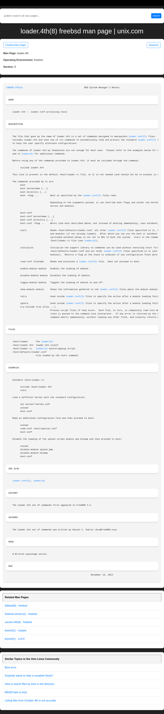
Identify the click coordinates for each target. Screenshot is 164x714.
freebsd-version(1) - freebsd (21, 614)
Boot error (10, 667)
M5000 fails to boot (16, 692)
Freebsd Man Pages (15, 45)
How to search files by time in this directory (29, 684)
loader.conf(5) (138, 136)
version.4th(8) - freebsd (18, 622)
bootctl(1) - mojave (16, 630)
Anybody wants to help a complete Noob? (29, 675)
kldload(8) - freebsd (16, 605)
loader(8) (27, 154)
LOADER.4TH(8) (14, 87)
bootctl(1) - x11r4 (15, 638)
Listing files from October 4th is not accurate (30, 700)
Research (154, 45)
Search (156, 15)
